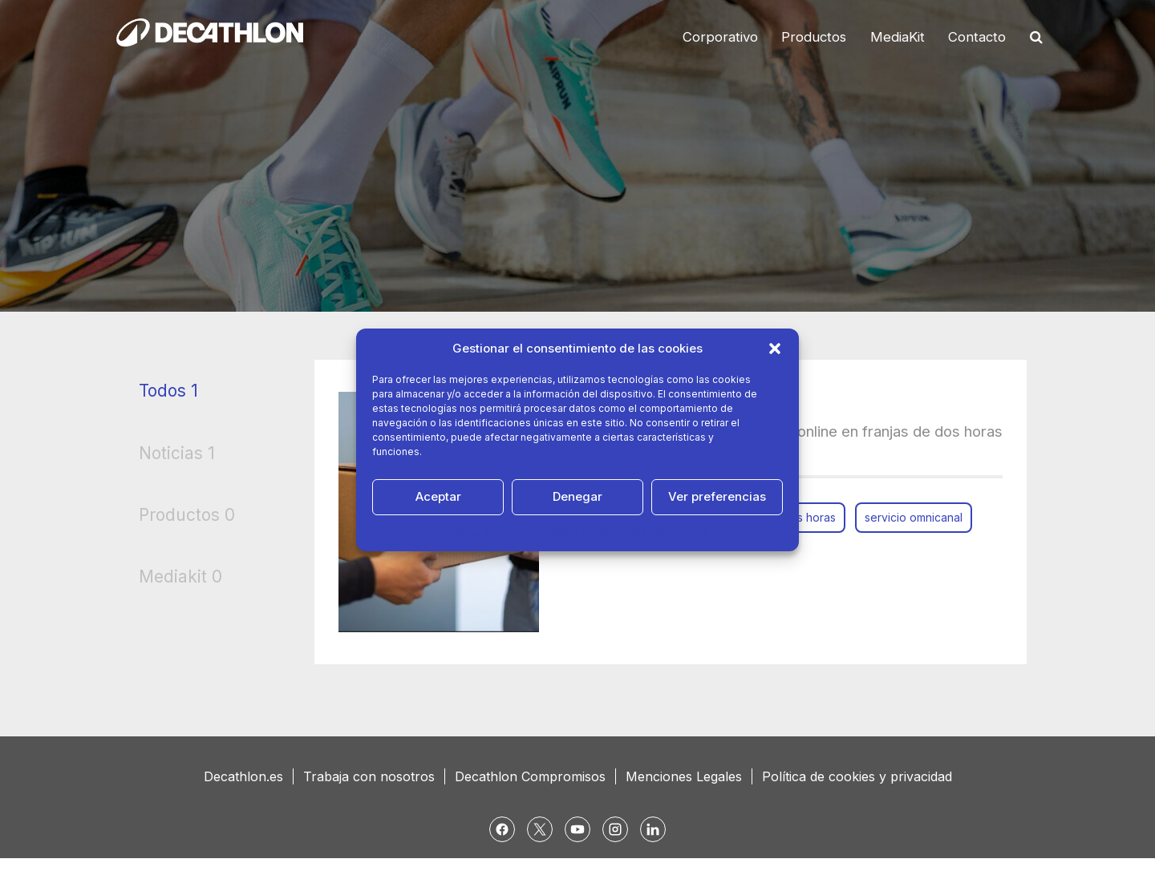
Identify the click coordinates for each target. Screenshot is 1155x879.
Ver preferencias (717, 496)
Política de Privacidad (595, 532)
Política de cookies (491, 532)
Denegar (577, 496)
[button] (775, 349)
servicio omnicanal (913, 517)
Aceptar (438, 496)
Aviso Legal (681, 532)
